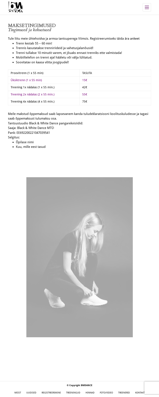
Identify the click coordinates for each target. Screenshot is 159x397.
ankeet (135, 38)
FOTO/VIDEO (106, 392)
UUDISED (31, 392)
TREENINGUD (73, 392)
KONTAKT (140, 392)
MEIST (17, 392)
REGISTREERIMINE (51, 392)
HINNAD (90, 392)
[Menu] (147, 7)
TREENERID (124, 392)
